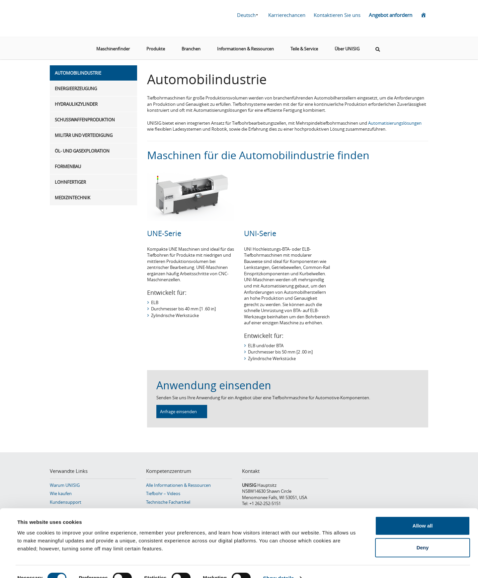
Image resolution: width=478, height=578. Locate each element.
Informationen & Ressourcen (245, 46)
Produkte (155, 46)
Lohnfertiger (70, 182)
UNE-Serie (164, 233)
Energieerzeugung (76, 89)
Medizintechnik (72, 198)
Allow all (423, 512)
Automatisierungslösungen (395, 123)
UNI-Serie (260, 233)
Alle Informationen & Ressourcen (178, 485)
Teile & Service (304, 46)
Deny (423, 534)
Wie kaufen (61, 493)
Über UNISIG (347, 46)
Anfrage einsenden (178, 412)
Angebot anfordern (390, 15)
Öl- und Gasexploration (82, 151)
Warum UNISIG (65, 485)
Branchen (191, 46)
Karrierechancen (286, 15)
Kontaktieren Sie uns (337, 15)
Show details (278, 565)
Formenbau (68, 166)
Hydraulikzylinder (76, 104)
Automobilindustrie (78, 73)
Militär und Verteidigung (84, 135)
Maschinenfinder (113, 46)
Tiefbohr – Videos (163, 493)
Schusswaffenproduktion (85, 120)
